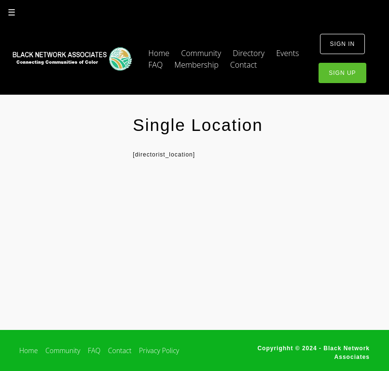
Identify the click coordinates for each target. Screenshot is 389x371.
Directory (248, 53)
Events (287, 53)
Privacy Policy (159, 350)
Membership (196, 64)
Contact (243, 64)
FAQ (155, 64)
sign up (342, 73)
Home (158, 53)
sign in (342, 44)
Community (201, 53)
